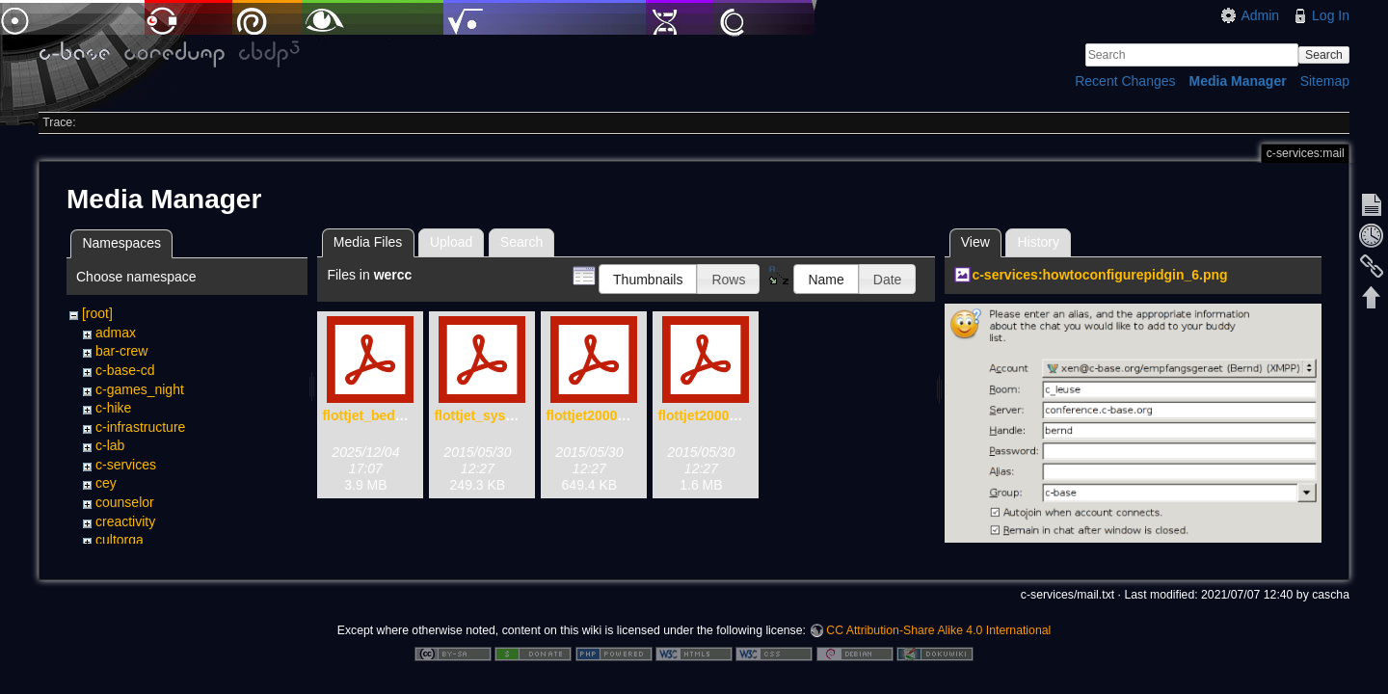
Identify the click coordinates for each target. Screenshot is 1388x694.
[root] (97, 313)
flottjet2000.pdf (705, 415)
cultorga (119, 539)
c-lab (109, 445)
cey (106, 483)
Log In (1330, 15)
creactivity (125, 521)
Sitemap (1324, 81)
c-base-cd (124, 370)
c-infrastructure (140, 427)
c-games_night (139, 389)
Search (1324, 55)
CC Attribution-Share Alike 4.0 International (938, 630)
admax (115, 332)
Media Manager (1238, 81)
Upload (451, 242)
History (1038, 242)
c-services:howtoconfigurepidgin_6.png (1099, 274)
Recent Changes (1125, 81)
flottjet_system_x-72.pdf (511, 415)
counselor (124, 502)
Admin (1260, 15)
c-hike (113, 407)
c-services (125, 464)
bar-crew (121, 351)
